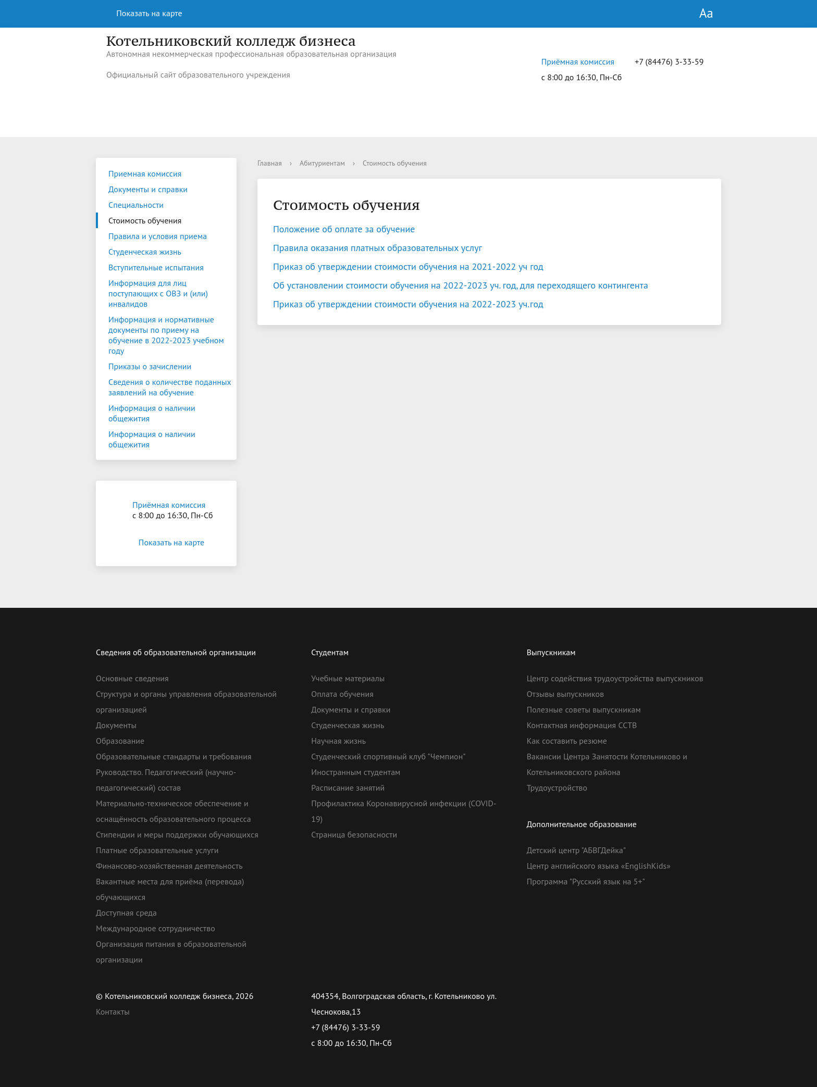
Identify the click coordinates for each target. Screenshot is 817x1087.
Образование (120, 740)
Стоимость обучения (144, 220)
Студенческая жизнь (144, 251)
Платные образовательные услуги (157, 850)
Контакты (113, 1011)
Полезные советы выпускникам (584, 709)
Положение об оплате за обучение (345, 229)
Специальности (136, 204)
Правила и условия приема (157, 236)
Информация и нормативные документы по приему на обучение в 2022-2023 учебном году (166, 335)
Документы (116, 725)
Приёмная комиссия (577, 61)
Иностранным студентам (355, 772)
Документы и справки (148, 189)
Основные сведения (132, 678)
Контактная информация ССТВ (582, 725)
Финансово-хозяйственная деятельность (169, 865)
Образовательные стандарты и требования (174, 756)
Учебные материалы (348, 678)
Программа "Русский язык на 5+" (586, 881)
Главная (269, 163)
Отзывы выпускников (565, 694)
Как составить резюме (567, 740)
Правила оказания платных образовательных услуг (377, 248)
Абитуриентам (322, 163)
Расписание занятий (348, 787)
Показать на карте (143, 13)
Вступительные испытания (156, 267)
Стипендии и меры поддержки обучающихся (177, 834)
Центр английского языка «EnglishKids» (599, 865)
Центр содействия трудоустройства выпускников (615, 678)
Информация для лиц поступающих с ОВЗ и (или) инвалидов (158, 293)
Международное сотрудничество (155, 928)
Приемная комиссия (144, 173)
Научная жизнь (338, 740)
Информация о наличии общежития (151, 413)
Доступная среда (126, 912)
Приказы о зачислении (149, 366)
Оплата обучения (342, 694)
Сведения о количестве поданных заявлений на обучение (169, 387)
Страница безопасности (354, 834)
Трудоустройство (557, 787)
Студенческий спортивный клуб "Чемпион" (388, 756)
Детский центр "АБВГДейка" (576, 850)
